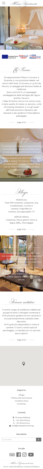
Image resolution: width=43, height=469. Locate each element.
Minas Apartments (23, 4)
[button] (24, 364)
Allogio (22, 395)
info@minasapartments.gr (23, 426)
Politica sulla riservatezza (21, 398)
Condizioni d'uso (21, 401)
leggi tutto (21, 122)
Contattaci (21, 404)
